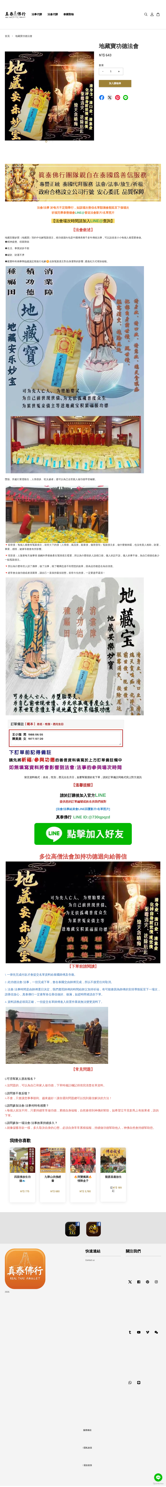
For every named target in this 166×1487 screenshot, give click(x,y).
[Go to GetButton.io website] (158, 1484)
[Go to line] (158, 1477)
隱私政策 (88, 1449)
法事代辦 (37, 15)
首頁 (7, 37)
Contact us (90, 1261)
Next (90, 95)
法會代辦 (52, 15)
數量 (101, 66)
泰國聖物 (68, 15)
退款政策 (88, 1466)
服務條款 (87, 1431)
